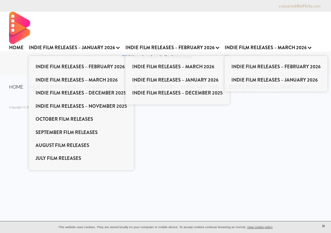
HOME (16, 47)
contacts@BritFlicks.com (299, 5)
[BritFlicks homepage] (162, 28)
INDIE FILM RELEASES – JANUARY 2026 (74, 47)
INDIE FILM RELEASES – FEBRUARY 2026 (172, 47)
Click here (131, 57)
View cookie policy (260, 227)
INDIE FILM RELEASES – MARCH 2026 (268, 47)
